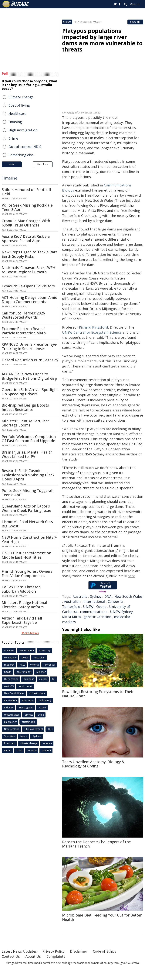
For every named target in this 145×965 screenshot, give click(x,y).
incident (46, 750)
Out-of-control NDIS (24, 146)
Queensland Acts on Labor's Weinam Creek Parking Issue (26, 508)
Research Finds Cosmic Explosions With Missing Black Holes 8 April (28, 475)
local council (25, 686)
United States (12, 714)
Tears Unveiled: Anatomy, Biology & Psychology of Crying (93, 764)
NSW (22, 664)
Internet (32, 750)
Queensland (11, 679)
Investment (10, 700)
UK (54, 679)
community (10, 657)
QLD (50, 729)
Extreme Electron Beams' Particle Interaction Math (24, 331)
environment (24, 671)
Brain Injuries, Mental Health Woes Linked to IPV (27, 454)
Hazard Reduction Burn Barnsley (30, 360)
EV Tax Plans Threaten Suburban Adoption (21, 589)
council (43, 679)
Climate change (21, 97)
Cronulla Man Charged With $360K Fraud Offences (26, 223)
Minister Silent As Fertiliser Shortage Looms (25, 423)
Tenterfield (71, 606)
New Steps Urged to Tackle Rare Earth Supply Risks (30, 254)
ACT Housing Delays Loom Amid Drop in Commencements (29, 299)
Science (67, 21)
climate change (29, 743)
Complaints (55, 956)
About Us (33, 956)
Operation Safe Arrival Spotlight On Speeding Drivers (30, 391)
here (131, 576)
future (23, 736)
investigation (26, 707)
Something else (21, 155)
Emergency (10, 721)
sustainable (28, 721)
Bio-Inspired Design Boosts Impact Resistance (25, 407)
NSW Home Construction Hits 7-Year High (30, 539)
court (20, 750)
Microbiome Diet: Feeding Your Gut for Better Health (102, 917)
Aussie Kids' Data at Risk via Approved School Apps (26, 238)
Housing (15, 122)
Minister (41, 671)
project (29, 714)
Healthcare (17, 113)
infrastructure (37, 693)
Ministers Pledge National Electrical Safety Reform (24, 604)
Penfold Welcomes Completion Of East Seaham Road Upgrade (29, 438)
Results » (42, 164)
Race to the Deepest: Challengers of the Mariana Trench (96, 844)
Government (26, 650)
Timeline (9, 178)
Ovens (101, 606)
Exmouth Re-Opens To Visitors (28, 286)
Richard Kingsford (93, 327)
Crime (13, 138)
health (8, 671)
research (9, 664)
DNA (107, 596)
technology (45, 700)
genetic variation (97, 616)
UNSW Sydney (121, 611)
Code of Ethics (104, 951)
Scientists (9, 736)
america (47, 743)
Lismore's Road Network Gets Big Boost (27, 524)
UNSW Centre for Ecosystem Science (92, 332)
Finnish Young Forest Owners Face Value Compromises (27, 573)
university (44, 650)
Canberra (115, 601)
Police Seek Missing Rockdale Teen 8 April (27, 207)
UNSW (88, 606)
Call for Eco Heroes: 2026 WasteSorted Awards (23, 315)
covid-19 (9, 686)
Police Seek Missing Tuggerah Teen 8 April (27, 492)
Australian (72, 601)
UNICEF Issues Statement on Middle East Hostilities (26, 555)
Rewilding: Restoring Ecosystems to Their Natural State (98, 693)
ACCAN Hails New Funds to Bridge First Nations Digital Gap (29, 376)
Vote (12, 164)
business (29, 679)
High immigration (22, 130)
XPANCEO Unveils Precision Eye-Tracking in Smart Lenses (30, 346)
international (94, 601)
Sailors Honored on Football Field (26, 191)
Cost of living (19, 105)
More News (30, 633)
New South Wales (128, 596)
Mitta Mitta (71, 616)
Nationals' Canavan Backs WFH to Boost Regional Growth (28, 269)
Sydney (95, 596)
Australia (80, 596)
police (25, 657)
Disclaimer (78, 951)
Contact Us (11, 956)
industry (9, 707)
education (28, 700)
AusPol (42, 707)
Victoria (34, 664)
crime (41, 714)
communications (93, 611)
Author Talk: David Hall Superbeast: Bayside (22, 620)
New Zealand (11, 729)
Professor (49, 664)
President (9, 743)
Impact (8, 750)
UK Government (34, 729)
